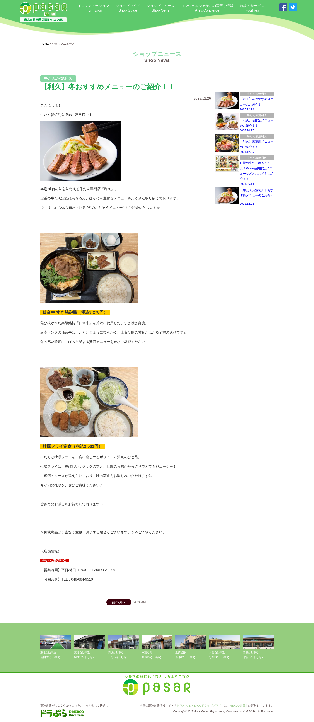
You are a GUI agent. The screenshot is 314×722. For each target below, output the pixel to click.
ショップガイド (128, 8)
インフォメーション (93, 8)
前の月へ (119, 602)
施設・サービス (252, 8)
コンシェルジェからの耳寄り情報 (207, 8)
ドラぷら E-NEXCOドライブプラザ (199, 705)
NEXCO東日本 (239, 705)
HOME (44, 43)
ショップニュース (160, 8)
